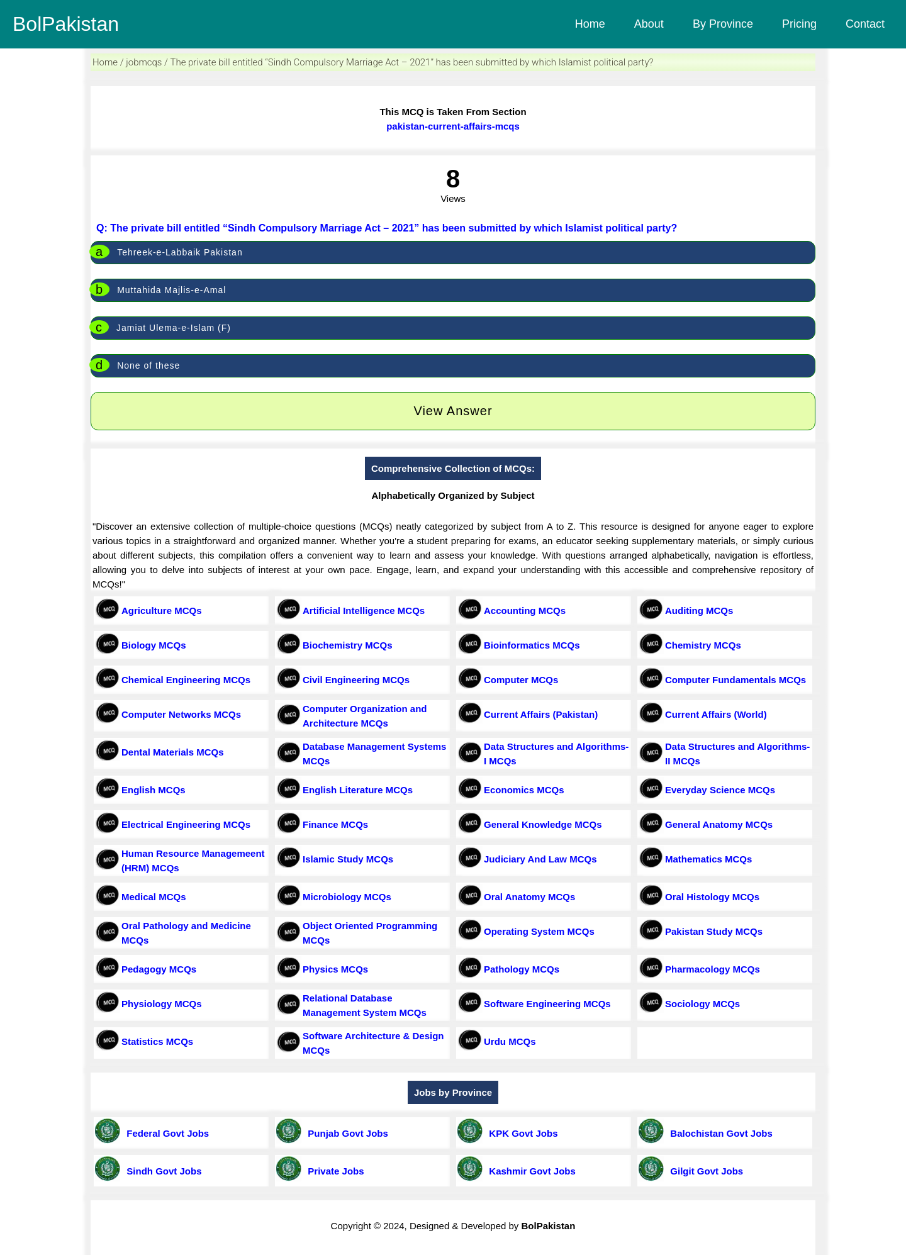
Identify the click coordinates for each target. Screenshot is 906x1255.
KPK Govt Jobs (521, 1133)
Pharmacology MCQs (712, 969)
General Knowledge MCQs (543, 824)
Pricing (799, 24)
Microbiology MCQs (347, 896)
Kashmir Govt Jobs (530, 1171)
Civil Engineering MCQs (356, 679)
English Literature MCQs (358, 789)
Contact (865, 24)
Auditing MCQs (699, 610)
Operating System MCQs (539, 931)
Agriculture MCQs (161, 610)
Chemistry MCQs (703, 645)
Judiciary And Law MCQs (540, 859)
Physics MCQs (335, 969)
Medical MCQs (153, 896)
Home (590, 24)
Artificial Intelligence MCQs (364, 610)
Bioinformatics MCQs (532, 645)
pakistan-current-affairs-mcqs (453, 126)
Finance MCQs (335, 824)
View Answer (452, 411)
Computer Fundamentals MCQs (735, 679)
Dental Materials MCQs (172, 752)
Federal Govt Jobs (165, 1133)
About (649, 24)
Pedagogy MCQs (158, 969)
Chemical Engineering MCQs (185, 679)
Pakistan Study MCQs (714, 931)
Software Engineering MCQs (547, 1003)
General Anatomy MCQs (719, 824)
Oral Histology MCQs (712, 896)
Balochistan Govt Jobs (719, 1133)
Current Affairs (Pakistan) (541, 714)
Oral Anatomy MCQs (529, 896)
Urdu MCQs (510, 1041)
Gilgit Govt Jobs (704, 1171)
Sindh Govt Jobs (161, 1171)
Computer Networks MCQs (181, 714)
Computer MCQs (521, 679)
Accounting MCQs (525, 610)
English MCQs (153, 789)
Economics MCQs (524, 789)
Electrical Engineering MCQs (185, 824)
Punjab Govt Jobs (345, 1133)
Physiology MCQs (161, 1003)
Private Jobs (333, 1171)
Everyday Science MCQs (720, 789)
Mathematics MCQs (708, 859)
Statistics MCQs (157, 1041)
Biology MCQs (153, 645)
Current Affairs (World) (716, 714)
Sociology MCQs (702, 1003)
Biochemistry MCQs (348, 645)
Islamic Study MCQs (348, 859)
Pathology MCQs (521, 969)
